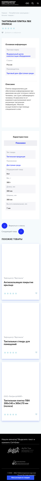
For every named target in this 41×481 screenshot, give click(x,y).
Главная (4, 13)
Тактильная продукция (16, 157)
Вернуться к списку (13, 226)
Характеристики (20, 137)
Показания (20, 143)
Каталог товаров (7, 15)
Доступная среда (14, 165)
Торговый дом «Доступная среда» (20, 73)
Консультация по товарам (20, 477)
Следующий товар (13, 231)
